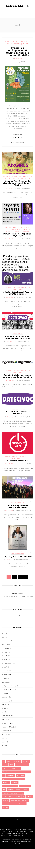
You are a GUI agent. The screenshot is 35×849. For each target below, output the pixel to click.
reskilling (4, 719)
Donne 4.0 (4, 831)
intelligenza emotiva (8, 689)
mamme (18, 789)
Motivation (24, 43)
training (4, 742)
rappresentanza (24, 231)
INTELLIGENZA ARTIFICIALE (10, 786)
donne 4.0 (27, 772)
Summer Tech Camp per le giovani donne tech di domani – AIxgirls (17, 183)
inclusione (16, 43)
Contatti (17, 835)
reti (23, 796)
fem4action (5, 671)
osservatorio (6, 704)
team (3, 738)
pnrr (3, 712)
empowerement (24, 41)
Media (10, 835)
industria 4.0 (6, 782)
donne (20, 772)
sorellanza (5, 800)
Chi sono (8, 829)
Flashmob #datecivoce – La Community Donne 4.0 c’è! (17, 337)
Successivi (22, 577)
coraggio (5, 764)
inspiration (14, 782)
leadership (26, 229)
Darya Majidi (17, 6)
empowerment (10, 775)
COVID (11, 764)
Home (2, 829)
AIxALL (11, 831)
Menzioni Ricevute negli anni (24, 831)
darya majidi (24, 764)
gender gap (6, 779)
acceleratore (6, 641)
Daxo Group (17, 829)
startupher (24, 800)
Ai (3, 761)
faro (18, 775)
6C (3, 637)
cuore (17, 764)
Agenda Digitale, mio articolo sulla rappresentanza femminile (17, 376)
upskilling (4, 745)
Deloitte (5, 768)
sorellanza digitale (7, 727)
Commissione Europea (13, 833)
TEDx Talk (25, 833)
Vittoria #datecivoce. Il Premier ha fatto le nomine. (17, 293)
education (14, 41)
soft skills (29, 796)
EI (3, 775)
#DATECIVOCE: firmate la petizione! (18, 413)
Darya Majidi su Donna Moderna (17, 556)
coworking (5, 652)
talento (5, 803)
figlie (22, 775)
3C (5, 227)
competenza (17, 761)
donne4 (8, 41)
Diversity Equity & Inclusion (10, 772)
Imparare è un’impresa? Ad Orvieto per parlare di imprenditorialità (17, 52)
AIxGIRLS (5, 644)
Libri (2, 833)
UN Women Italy (21, 803)
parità (15, 231)
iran (4, 789)
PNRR (21, 793)
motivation (5, 793)
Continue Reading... (17, 134)
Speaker (3, 835)
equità (9, 43)
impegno (21, 779)
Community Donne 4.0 (17, 461)
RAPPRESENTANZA (8, 796)
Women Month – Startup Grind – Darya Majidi (17, 235)
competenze (26, 761)
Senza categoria (7, 723)
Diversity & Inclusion (15, 768)
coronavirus (9, 287)
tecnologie (11, 803)
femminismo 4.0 (7, 674)
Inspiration (26, 227)
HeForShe (13, 779)
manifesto (5, 697)
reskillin (18, 796)
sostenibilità (17, 45)
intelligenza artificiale (13, 229)
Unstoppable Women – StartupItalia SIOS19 (17, 506)
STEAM (4, 734)
